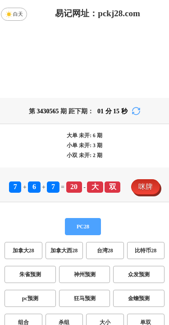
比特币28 (145, 179)
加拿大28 (23, 179)
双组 (123, 275)
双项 (42, 275)
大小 (105, 251)
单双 (145, 251)
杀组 (64, 251)
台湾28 (105, 179)
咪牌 (145, 116)
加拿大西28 (64, 179)
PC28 (83, 156)
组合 (23, 251)
